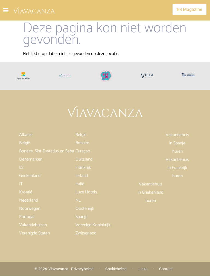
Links (142, 269)
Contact (166, 269)
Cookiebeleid (116, 269)
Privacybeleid (82, 269)
